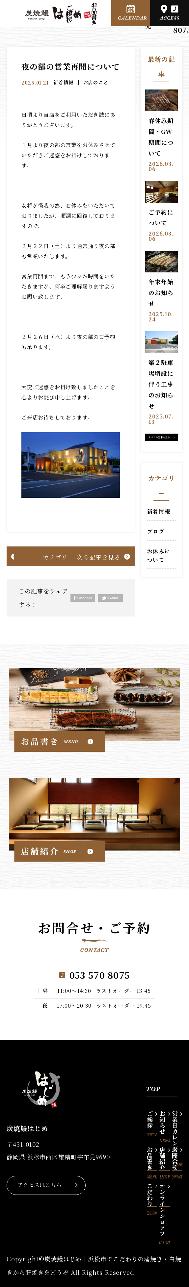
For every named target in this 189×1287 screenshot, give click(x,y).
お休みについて (158, 555)
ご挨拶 (69, 13)
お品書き (94, 13)
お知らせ (164, 1121)
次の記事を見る (98, 557)
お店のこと (96, 82)
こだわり (152, 1193)
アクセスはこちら (39, 1185)
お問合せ (177, 1157)
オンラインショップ (164, 1193)
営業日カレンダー (177, 1121)
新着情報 (63, 82)
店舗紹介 (164, 1157)
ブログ (156, 531)
